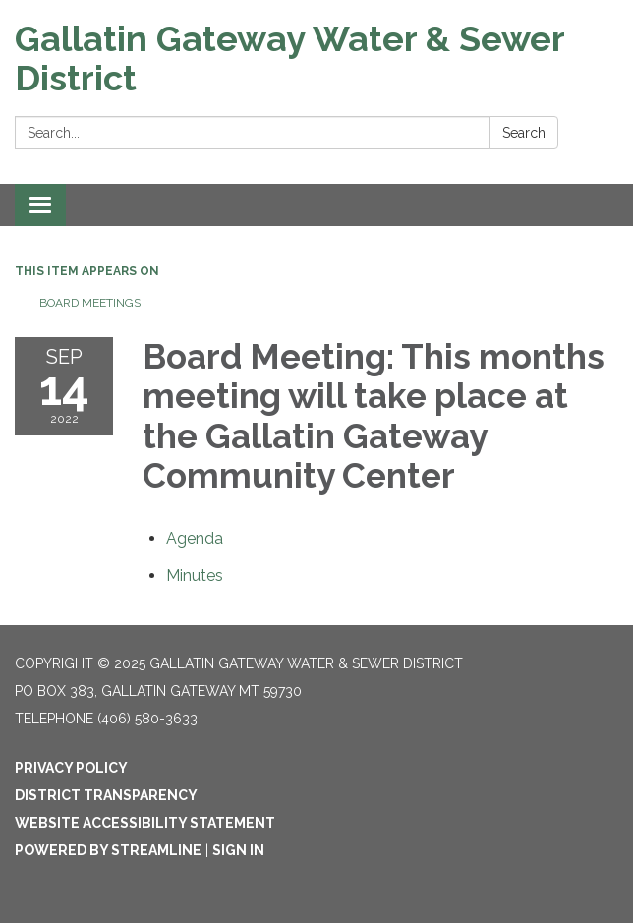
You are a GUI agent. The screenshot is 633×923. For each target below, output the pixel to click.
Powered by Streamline (108, 850)
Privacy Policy (71, 768)
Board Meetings (90, 303)
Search (524, 133)
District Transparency (106, 795)
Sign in (238, 850)
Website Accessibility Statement (145, 823)
